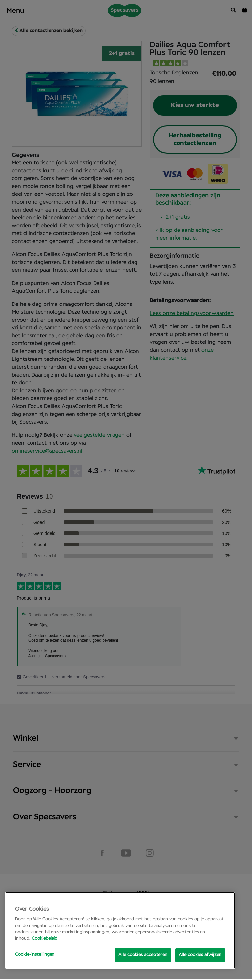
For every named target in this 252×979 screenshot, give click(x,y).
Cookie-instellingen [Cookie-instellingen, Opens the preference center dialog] (34, 954)
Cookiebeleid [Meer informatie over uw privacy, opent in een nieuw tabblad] (44, 938)
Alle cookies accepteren (142, 955)
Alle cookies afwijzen (200, 955)
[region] (120, 930)
